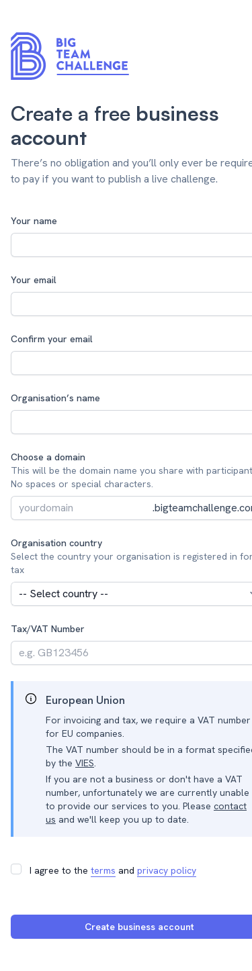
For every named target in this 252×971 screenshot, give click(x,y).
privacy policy (166, 870)
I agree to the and (113, 870)
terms (103, 870)
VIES (84, 763)
